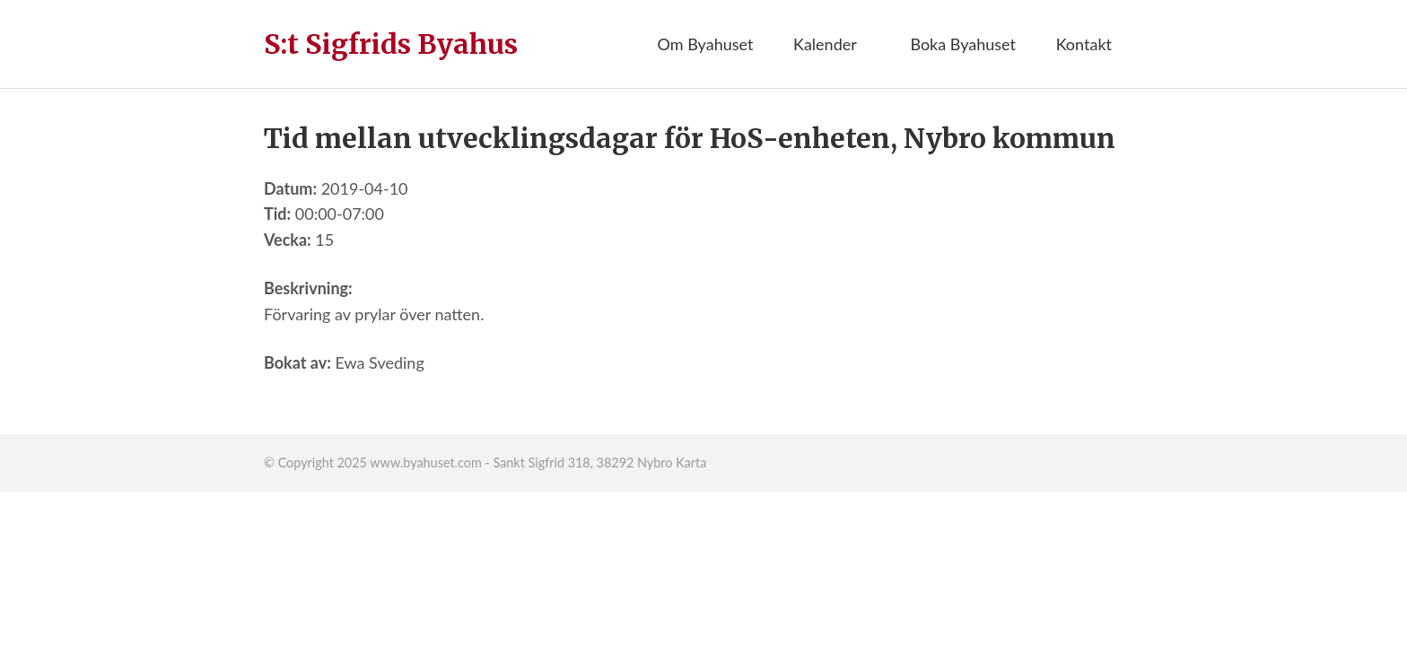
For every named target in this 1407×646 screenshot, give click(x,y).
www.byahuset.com (425, 462)
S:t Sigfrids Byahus (391, 44)
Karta (691, 462)
